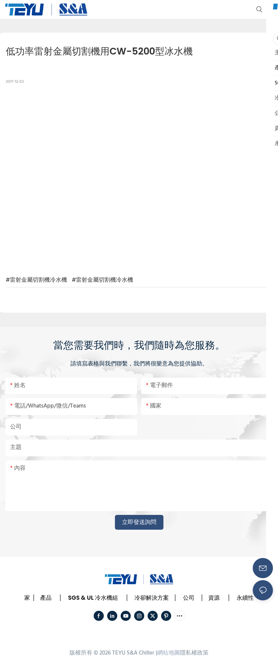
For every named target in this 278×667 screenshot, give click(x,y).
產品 (46, 598)
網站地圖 (168, 653)
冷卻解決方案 (151, 598)
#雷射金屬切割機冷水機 (36, 280)
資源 (214, 598)
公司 (188, 598)
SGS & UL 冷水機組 (93, 598)
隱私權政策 (194, 653)
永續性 (245, 598)
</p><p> (139, 179)
